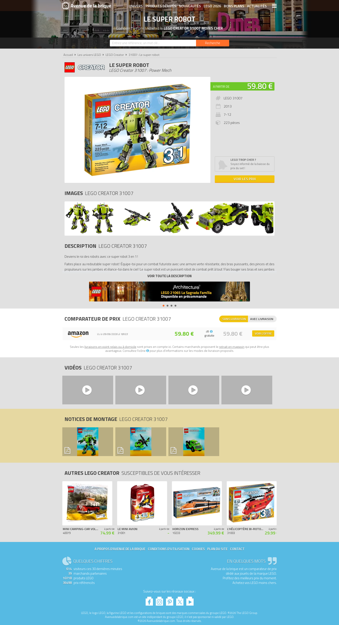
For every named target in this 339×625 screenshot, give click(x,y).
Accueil (68, 54)
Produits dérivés (161, 6)
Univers (136, 6)
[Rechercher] (212, 43)
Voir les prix (245, 179)
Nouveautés (190, 6)
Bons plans (234, 6)
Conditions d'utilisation (168, 548)
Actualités (257, 6)
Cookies (198, 548)
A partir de (221, 86)
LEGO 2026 (212, 6)
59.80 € (260, 86)
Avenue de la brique (86, 5)
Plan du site (217, 548)
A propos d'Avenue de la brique (120, 548)
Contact (237, 548)
